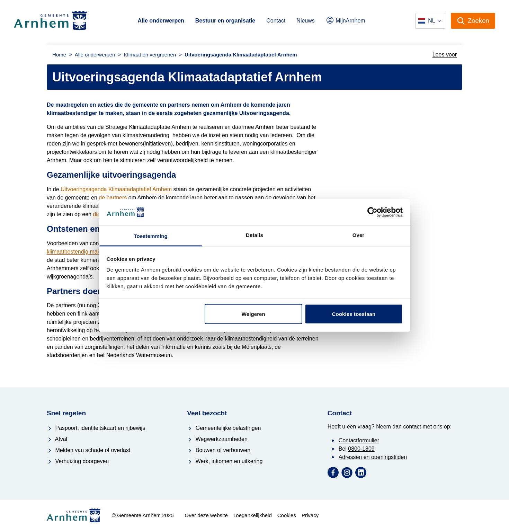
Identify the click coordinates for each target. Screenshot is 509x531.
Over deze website (206, 515)
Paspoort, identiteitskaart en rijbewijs (96, 428)
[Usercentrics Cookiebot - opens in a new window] (372, 212)
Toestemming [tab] (151, 236)
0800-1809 (361, 449)
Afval (57, 439)
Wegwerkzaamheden (217, 439)
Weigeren (253, 314)
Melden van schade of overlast (88, 450)
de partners (113, 198)
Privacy (310, 515)
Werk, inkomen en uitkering (224, 461)
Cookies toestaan (354, 314)
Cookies (286, 515)
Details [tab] (254, 235)
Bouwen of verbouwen (218, 450)
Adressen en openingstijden (373, 457)
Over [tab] (358, 235)
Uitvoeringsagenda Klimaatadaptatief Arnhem (116, 189)
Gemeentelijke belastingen (224, 428)
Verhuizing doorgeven (78, 461)
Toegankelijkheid (252, 515)
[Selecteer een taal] (430, 21)
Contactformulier (359, 440)
